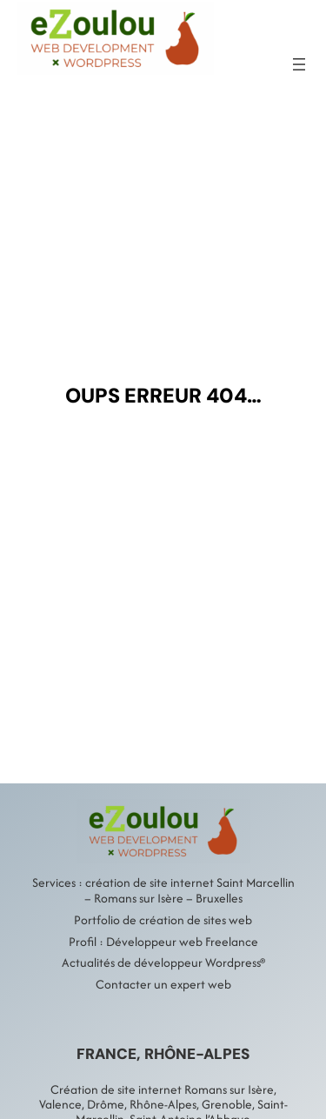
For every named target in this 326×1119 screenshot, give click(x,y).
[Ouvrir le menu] (299, 64)
